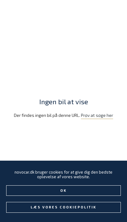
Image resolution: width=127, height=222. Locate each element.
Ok (63, 190)
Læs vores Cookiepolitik (63, 207)
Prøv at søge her (97, 115)
